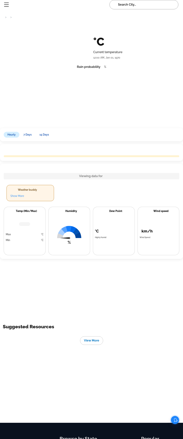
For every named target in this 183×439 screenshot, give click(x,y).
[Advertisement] (91, 97)
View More (91, 340)
